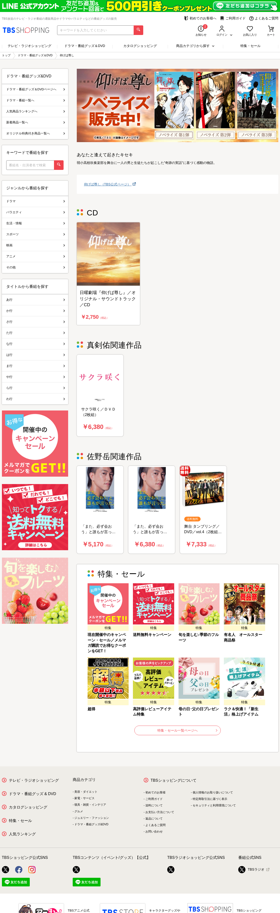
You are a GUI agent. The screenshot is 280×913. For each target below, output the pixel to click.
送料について (154, 805)
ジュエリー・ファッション (91, 818)
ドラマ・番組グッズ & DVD (32, 794)
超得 (91, 709)
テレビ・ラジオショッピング (29, 46)
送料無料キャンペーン (152, 635)
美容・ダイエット (85, 791)
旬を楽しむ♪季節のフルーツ (199, 637)
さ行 (35, 322)
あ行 (35, 299)
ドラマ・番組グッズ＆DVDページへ (35, 89)
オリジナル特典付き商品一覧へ (35, 133)
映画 (35, 245)
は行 (35, 355)
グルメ (78, 811)
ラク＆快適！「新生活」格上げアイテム (241, 712)
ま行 (35, 366)
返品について (154, 818)
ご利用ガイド (233, 18)
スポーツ (35, 234)
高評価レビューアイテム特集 (152, 712)
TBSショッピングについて (174, 780)
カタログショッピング (140, 46)
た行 (35, 333)
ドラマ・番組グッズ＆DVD (84, 46)
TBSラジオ (251, 869)
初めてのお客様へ (200, 18)
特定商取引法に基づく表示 (210, 799)
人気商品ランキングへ (35, 111)
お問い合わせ (154, 831)
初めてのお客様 (155, 792)
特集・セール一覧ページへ (187, 730)
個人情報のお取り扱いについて (213, 792)
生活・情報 (35, 223)
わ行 (35, 399)
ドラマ (35, 201)
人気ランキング (22, 834)
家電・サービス (84, 798)
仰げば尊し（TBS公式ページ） (108, 184)
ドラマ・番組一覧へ (35, 100)
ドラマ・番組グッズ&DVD (91, 824)
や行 (35, 377)
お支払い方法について (159, 812)
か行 (35, 310)
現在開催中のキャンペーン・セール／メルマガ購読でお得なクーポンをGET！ (107, 643)
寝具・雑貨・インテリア (90, 804)
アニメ (35, 256)
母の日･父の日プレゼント (199, 712)
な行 (35, 344)
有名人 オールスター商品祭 (243, 637)
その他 (35, 267)
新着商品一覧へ (35, 122)
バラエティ (35, 212)
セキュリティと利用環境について (214, 805)
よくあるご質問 (263, 18)
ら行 (35, 388)
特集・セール (250, 46)
